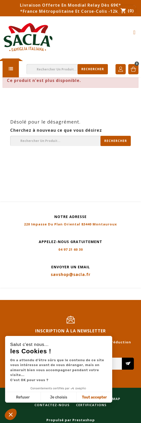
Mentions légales (21, 291)
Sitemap (94, 291)
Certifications (59, 297)
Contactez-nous (20, 297)
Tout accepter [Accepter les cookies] (94, 397)
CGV (49, 291)
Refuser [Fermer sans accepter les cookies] (23, 397)
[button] (11, 414)
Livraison (70, 291)
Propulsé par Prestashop (70, 420)
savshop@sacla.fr (71, 274)
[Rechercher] (67, 69)
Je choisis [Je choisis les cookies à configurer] (58, 397)
